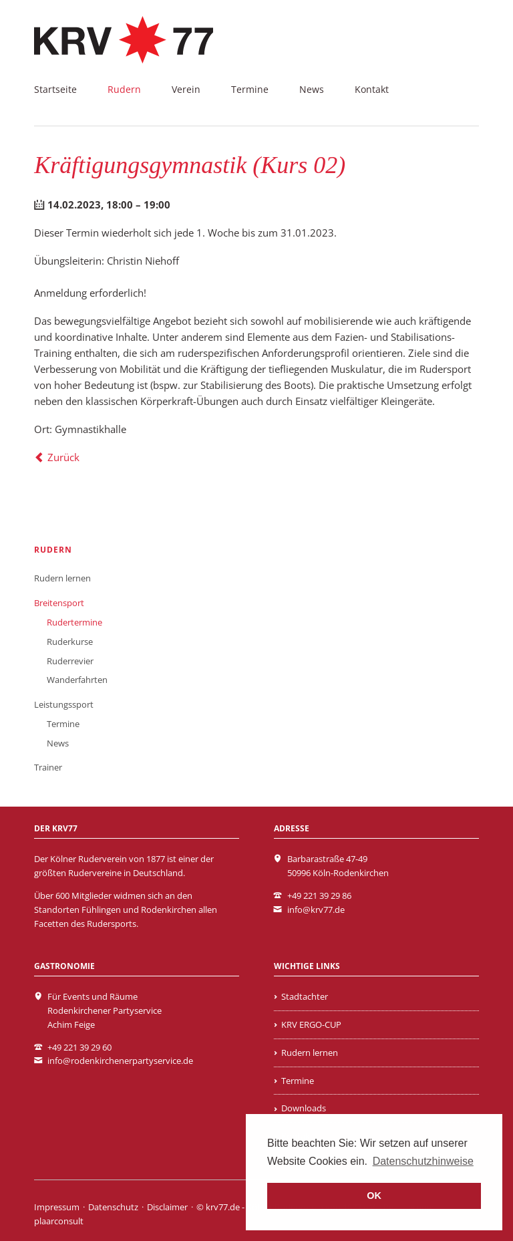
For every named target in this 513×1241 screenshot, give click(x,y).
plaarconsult (58, 1221)
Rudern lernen (62, 578)
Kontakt (372, 89)
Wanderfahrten (77, 680)
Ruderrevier (70, 661)
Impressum (56, 1207)
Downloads (303, 1108)
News (311, 89)
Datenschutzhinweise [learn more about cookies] (423, 1161)
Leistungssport (64, 704)
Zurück (63, 457)
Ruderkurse (70, 642)
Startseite (55, 89)
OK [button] (374, 1195)
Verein (186, 89)
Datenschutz (113, 1207)
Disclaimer (167, 1207)
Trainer (48, 767)
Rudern (124, 89)
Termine (250, 89)
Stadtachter (304, 996)
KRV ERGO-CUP (311, 1024)
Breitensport (59, 603)
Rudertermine (74, 622)
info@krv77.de (316, 910)
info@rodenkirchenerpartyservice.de (120, 1061)
